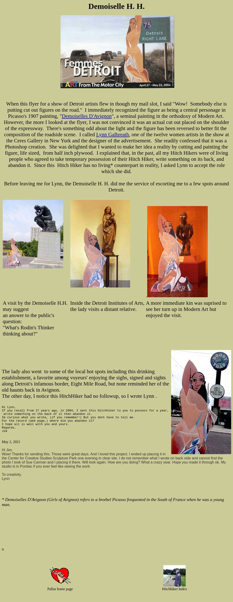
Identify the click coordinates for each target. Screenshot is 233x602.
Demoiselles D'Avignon (86, 116)
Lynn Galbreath (112, 134)
